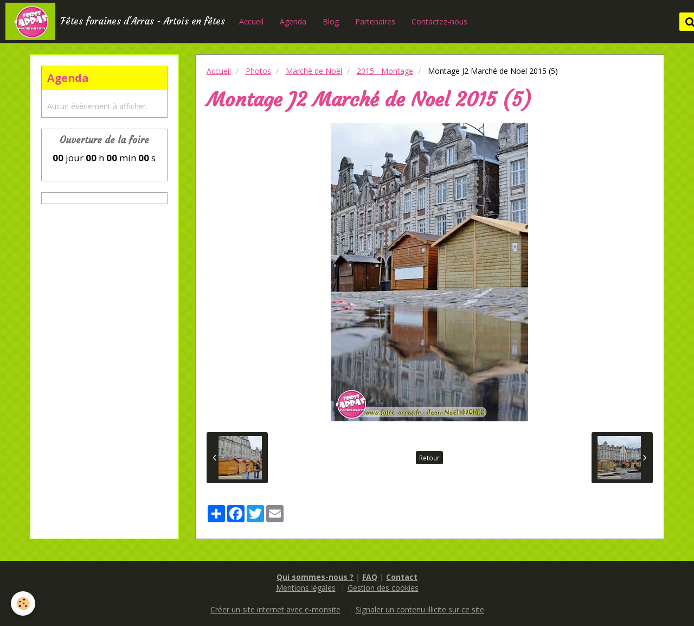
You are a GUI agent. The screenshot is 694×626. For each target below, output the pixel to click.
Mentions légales (306, 588)
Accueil (251, 21)
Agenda (293, 21)
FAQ (369, 577)
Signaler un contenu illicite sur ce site (420, 609)
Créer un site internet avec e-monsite (275, 609)
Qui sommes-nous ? (315, 577)
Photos (258, 71)
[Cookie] (23, 603)
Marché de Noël (314, 71)
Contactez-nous (439, 21)
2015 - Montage (385, 71)
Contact (401, 577)
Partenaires (375, 21)
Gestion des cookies (383, 588)
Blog (331, 21)
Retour (429, 457)
